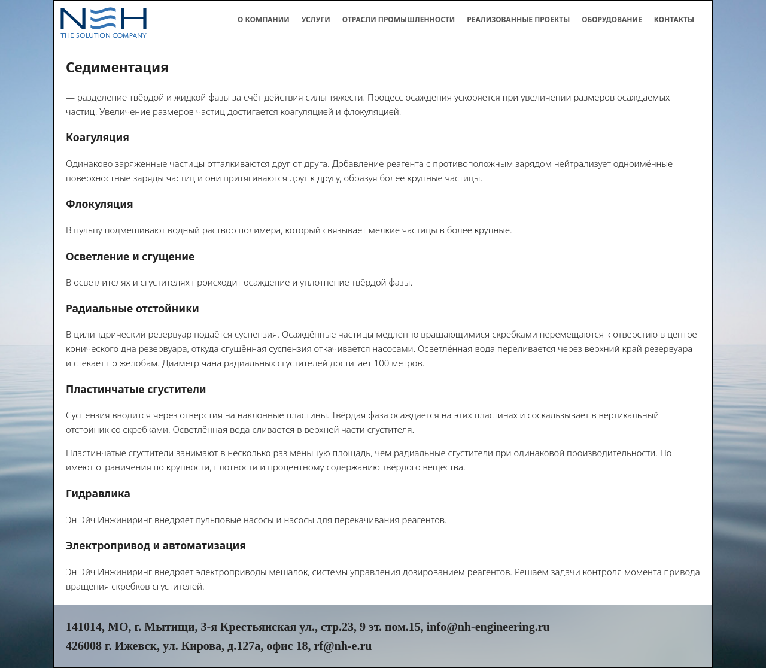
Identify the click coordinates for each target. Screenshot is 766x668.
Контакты (674, 19)
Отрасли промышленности (398, 19)
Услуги (316, 19)
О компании (264, 19)
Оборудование (612, 19)
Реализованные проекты (518, 19)
